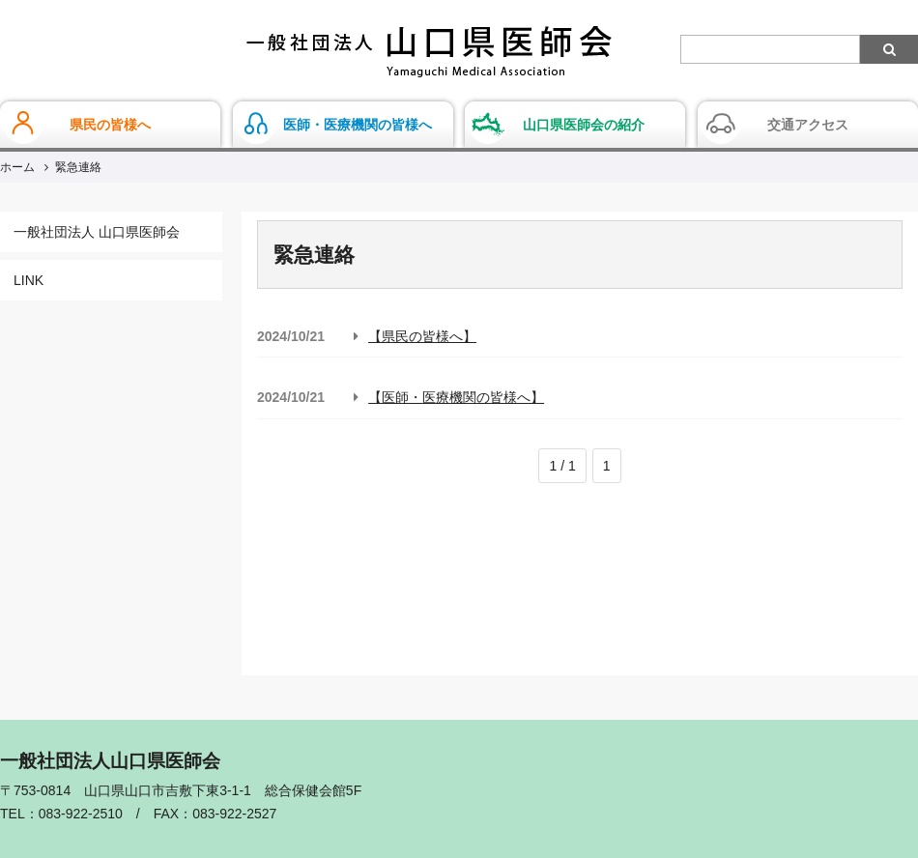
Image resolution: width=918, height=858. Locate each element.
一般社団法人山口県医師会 (429, 51)
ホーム (17, 167)
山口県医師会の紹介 (584, 124)
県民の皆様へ (110, 124)
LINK (28, 280)
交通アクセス (807, 124)
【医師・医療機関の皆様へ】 (456, 397)
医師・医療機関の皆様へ (357, 124)
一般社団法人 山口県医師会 (97, 232)
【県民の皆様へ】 (422, 336)
